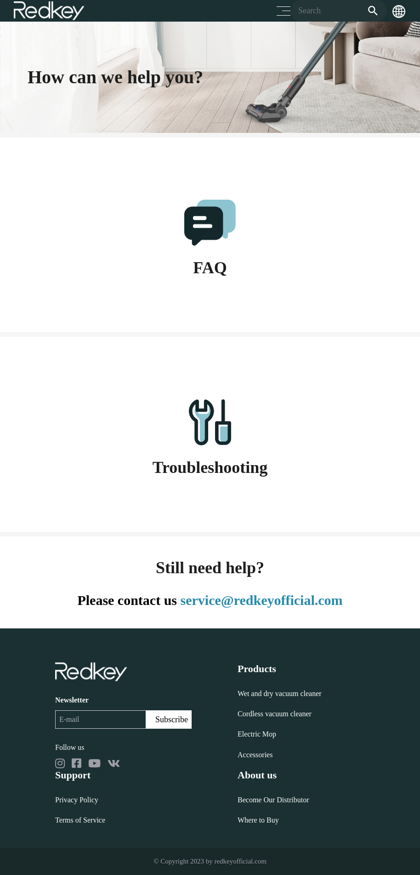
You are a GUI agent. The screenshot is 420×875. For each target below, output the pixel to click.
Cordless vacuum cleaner (275, 714)
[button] (399, 11)
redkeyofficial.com (240, 861)
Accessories (255, 755)
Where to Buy (258, 820)
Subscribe (171, 719)
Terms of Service (80, 820)
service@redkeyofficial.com (262, 600)
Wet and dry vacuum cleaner (280, 693)
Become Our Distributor (273, 800)
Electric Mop (257, 734)
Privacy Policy (76, 800)
